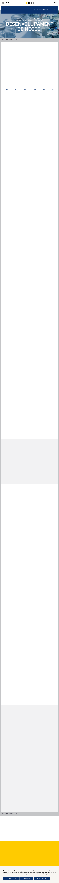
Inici (2, 39)
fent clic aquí (44, 873)
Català (7, 3)
